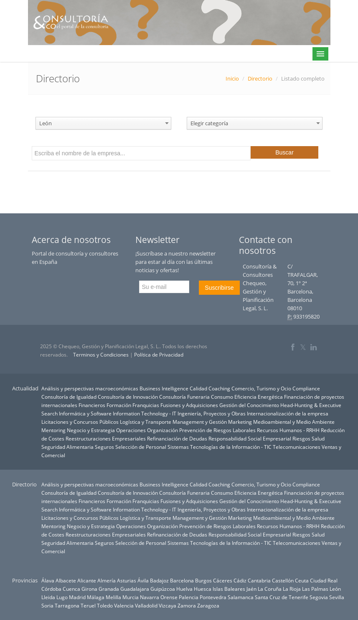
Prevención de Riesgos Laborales (217, 430)
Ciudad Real (324, 580)
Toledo (105, 605)
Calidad (198, 388)
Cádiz (240, 580)
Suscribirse (219, 287)
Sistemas (178, 446)
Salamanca (241, 597)
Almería (106, 580)
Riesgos (301, 438)
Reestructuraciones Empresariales (106, 438)
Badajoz (159, 580)
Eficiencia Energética (258, 396)
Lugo (62, 597)
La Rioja (292, 588)
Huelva (184, 588)
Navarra (149, 597)
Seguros (104, 446)
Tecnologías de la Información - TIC (231, 446)
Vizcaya (167, 605)
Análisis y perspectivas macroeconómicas (89, 388)
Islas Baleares (229, 588)
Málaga (95, 597)
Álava (47, 580)
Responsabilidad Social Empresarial (249, 438)
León (335, 588)
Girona (89, 588)
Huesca (202, 588)
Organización (162, 430)
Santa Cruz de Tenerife (281, 597)
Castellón (283, 580)
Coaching (219, 388)
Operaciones (131, 430)
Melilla (113, 597)
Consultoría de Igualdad (68, 396)
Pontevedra (213, 597)
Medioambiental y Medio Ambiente (294, 421)
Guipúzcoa (162, 588)
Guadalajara (134, 588)
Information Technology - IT (144, 413)
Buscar (284, 152)
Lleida (48, 597)
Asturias (126, 580)
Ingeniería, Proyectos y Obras (212, 413)
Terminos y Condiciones (101, 354)
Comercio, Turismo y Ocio (261, 388)
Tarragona (67, 605)
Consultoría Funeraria (184, 396)
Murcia (130, 597)
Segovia (319, 597)
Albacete (66, 580)
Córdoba (51, 588)
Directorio (260, 78)
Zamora (187, 605)
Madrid (77, 597)
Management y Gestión (200, 421)
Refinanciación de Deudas (177, 438)
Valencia (124, 605)
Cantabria (259, 580)
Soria (47, 605)
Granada (109, 588)
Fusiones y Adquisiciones (189, 405)
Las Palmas (315, 588)
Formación (119, 405)
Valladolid (146, 605)
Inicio (232, 78)
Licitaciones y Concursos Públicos (80, 421)
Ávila (143, 580)
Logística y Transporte (145, 421)
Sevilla (336, 597)
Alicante (86, 580)
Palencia (188, 597)
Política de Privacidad (158, 354)
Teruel (88, 605)
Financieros (92, 405)
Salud (318, 438)
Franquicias (145, 405)
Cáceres (222, 580)
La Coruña (270, 588)
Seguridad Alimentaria (67, 446)
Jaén (251, 588)
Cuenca (71, 588)
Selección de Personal (140, 446)
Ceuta (302, 580)
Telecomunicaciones (296, 446)
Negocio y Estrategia (91, 430)
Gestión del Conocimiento (249, 405)
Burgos (203, 580)
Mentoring (53, 430)
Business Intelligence (164, 388)
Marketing (240, 421)
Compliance (306, 388)
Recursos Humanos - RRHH (288, 430)
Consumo (222, 396)
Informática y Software (85, 413)
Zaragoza (208, 605)
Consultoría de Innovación (128, 396)
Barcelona (182, 580)
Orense (169, 597)
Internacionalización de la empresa (287, 413)
